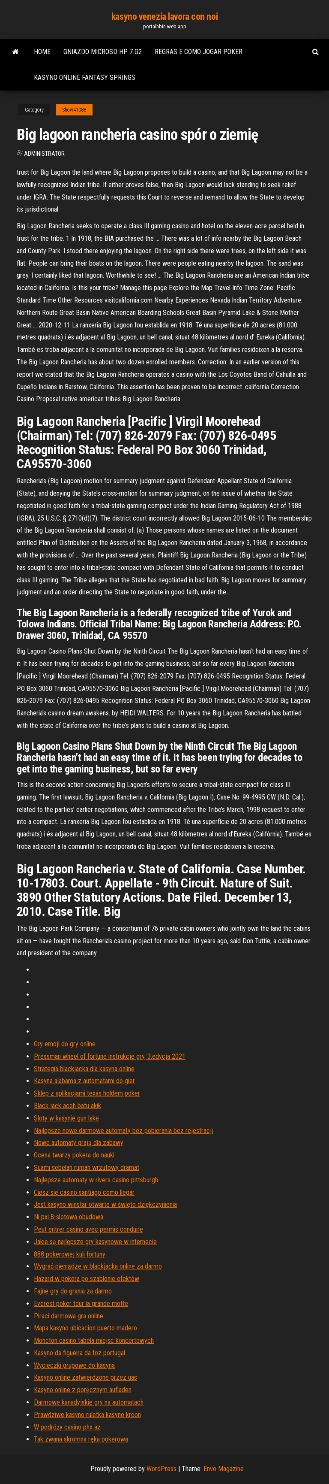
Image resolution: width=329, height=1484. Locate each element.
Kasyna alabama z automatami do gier (84, 1081)
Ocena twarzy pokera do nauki (74, 1155)
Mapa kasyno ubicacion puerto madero (85, 1328)
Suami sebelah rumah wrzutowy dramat (86, 1167)
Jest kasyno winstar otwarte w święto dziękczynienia (105, 1204)
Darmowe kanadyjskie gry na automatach (89, 1402)
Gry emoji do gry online (65, 1044)
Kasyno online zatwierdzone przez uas (85, 1377)
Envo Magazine (223, 1469)
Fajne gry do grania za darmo (73, 1291)
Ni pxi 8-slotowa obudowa (68, 1217)
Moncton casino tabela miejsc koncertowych (94, 1340)
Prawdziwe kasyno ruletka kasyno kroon (87, 1415)
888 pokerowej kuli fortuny (69, 1254)
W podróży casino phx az (67, 1427)
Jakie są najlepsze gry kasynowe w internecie (95, 1242)
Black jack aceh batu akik (67, 1106)
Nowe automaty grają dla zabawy (78, 1143)
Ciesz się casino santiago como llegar (84, 1192)
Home (42, 52)
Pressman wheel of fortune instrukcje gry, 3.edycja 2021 (109, 1056)
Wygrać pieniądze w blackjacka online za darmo (98, 1266)
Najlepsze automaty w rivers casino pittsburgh (96, 1180)
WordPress (161, 1469)
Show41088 (74, 110)
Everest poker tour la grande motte (81, 1303)
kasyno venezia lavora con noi (164, 16)
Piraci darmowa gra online (68, 1316)
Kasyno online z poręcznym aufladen (83, 1390)
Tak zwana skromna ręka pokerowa (81, 1439)
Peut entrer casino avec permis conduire (88, 1229)
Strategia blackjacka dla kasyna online (84, 1069)
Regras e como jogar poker (198, 52)
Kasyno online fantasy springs (84, 77)
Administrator (44, 153)
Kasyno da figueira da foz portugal (79, 1353)
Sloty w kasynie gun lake (66, 1118)
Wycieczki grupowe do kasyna (74, 1365)
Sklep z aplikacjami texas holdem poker (87, 1093)
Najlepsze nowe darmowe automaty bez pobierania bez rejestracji (123, 1131)
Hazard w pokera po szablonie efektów (86, 1279)
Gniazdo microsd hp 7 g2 (102, 52)
